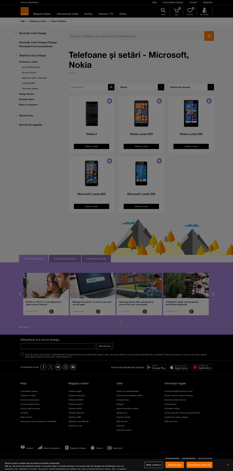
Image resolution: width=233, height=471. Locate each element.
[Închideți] (228, 464)
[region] (116, 465)
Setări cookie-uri (153, 465)
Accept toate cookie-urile (199, 465)
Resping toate (174, 465)
